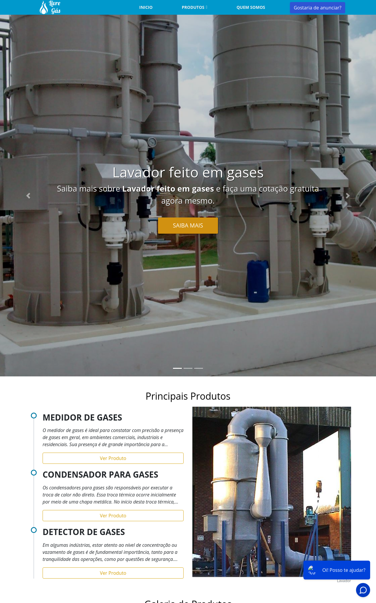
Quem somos (250, 7)
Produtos (193, 7)
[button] (28, 195)
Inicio (145, 7)
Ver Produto (113, 458)
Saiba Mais (188, 225)
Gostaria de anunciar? (317, 7)
